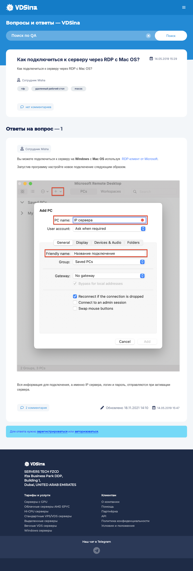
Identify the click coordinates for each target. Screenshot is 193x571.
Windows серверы (38, 530)
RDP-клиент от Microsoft (139, 159)
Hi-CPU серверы (36, 511)
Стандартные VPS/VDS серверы (48, 516)
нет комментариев (35, 107)
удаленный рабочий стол (49, 88)
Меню (183, 7)
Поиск (171, 36)
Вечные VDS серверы (40, 526)
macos (78, 88)
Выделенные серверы (40, 521)
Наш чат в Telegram (96, 541)
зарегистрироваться (52, 431)
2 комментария (33, 407)
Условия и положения (118, 526)
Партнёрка (109, 511)
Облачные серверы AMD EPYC (47, 506)
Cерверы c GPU (35, 502)
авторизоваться (86, 431)
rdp (23, 88)
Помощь (107, 506)
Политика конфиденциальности (125, 521)
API (103, 516)
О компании (110, 502)
